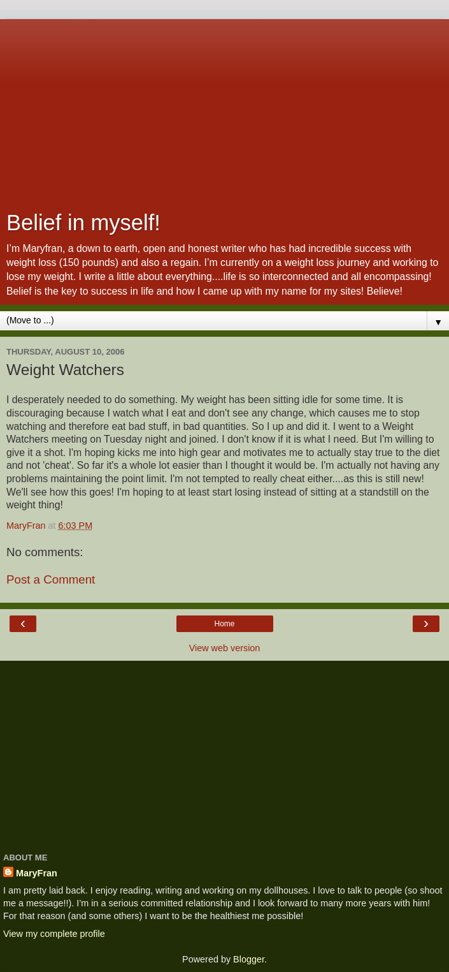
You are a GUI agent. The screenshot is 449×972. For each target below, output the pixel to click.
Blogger (248, 959)
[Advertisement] (224, 108)
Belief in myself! (83, 222)
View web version (224, 648)
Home (224, 623)
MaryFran (36, 873)
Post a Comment (50, 579)
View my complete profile (54, 934)
